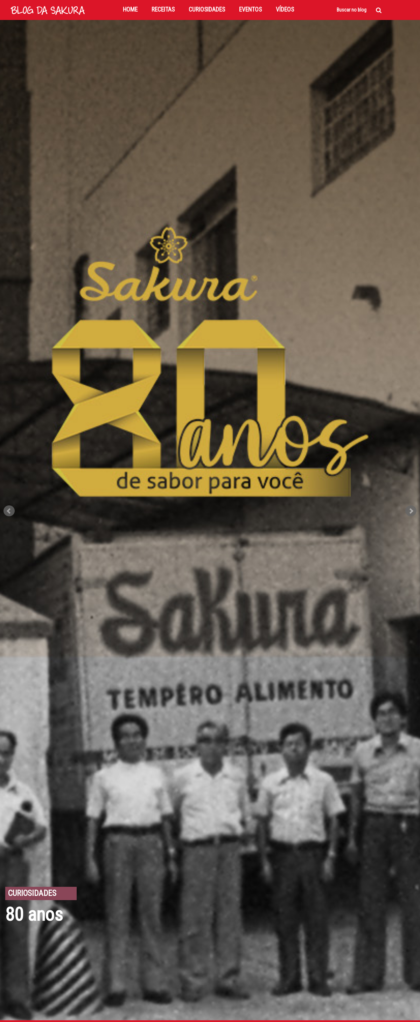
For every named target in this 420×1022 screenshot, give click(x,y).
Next (410, 511)
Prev (9, 511)
